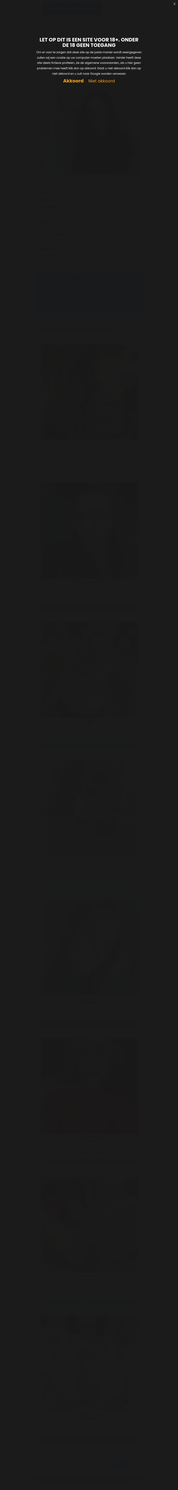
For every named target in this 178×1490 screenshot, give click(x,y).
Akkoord (73, 81)
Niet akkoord (101, 81)
